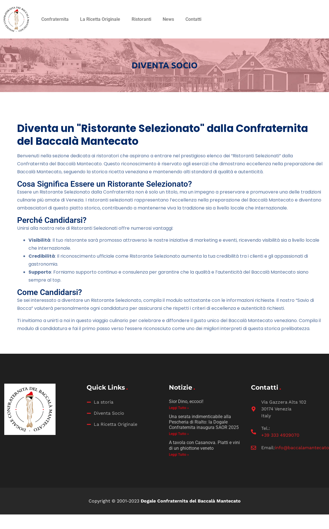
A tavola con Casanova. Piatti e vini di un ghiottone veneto (204, 445)
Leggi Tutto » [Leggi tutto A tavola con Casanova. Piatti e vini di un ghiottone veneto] (179, 455)
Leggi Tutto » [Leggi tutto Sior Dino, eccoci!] (179, 408)
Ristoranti (141, 19)
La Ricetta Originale (100, 19)
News (168, 19)
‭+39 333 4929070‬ (280, 435)
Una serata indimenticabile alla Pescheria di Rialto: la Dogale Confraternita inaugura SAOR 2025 (204, 422)
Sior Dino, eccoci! (186, 401)
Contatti (193, 19)
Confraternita (55, 19)
